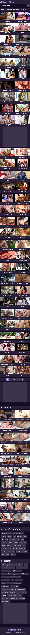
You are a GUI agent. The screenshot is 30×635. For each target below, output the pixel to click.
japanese (19, 536)
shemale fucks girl (15, 577)
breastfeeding (5, 577)
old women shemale (21, 568)
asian (12, 554)
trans (24, 545)
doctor (20, 564)
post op (14, 545)
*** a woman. (14, 586)
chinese (15, 533)
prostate (4, 571)
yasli (20, 595)
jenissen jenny (13, 598)
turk (3, 554)
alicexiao (10, 595)
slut (16, 564)
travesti (25, 551)
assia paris (22, 598)
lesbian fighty (5, 586)
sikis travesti (5, 592)
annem (12, 568)
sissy (13, 551)
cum (25, 542)
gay (14, 536)
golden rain (10, 564)
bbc (3, 539)
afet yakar (12, 592)
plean (9, 583)
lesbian (16, 542)
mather (19, 571)
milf (9, 551)
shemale (4, 548)
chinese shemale (17, 583)
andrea (3, 564)
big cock (15, 548)
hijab (13, 571)
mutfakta (24, 592)
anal (6, 539)
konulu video (18, 580)
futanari (10, 542)
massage (18, 551)
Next (22, 379)
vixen (25, 564)
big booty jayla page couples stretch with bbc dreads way (13, 574)
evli (19, 539)
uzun (9, 571)
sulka (9, 548)
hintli (18, 592)
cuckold (4, 595)
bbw (25, 536)
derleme (4, 583)
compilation (13, 539)
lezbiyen (4, 542)
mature (3, 545)
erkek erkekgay (6, 580)
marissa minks (5, 601)
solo (22, 539)
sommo (21, 533)
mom (8, 545)
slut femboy (5, 598)
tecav (19, 545)
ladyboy (4, 536)
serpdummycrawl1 (6, 533)
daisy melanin (5, 568)
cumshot (4, 551)
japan (7, 554)
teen (21, 542)
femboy (10, 536)
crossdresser (22, 548)
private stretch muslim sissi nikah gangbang (13, 589)
